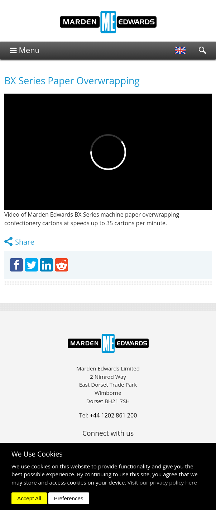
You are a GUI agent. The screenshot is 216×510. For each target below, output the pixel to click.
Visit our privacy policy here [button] (162, 482)
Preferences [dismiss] (68, 498)
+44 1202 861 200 (113, 415)
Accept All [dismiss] (29, 498)
